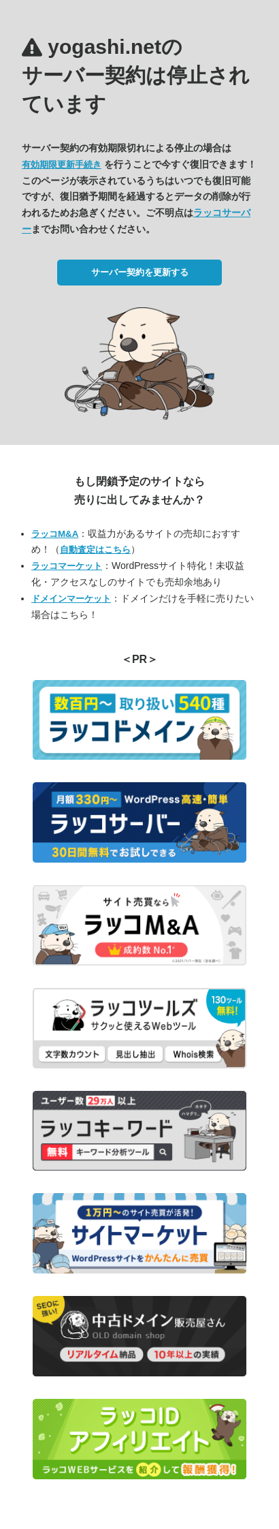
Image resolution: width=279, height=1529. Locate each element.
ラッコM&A (54, 534)
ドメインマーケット (71, 598)
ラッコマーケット (66, 566)
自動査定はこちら (95, 549)
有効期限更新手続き (61, 164)
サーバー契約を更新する (139, 272)
